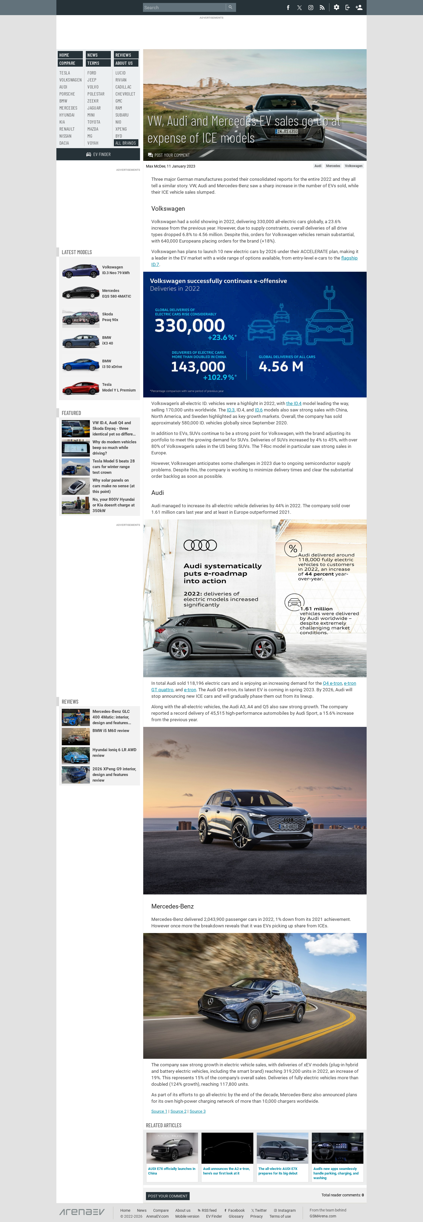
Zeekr (92, 101)
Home (64, 55)
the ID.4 (294, 403)
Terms (93, 63)
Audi (63, 87)
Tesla (64, 73)
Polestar (95, 94)
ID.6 (259, 410)
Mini (91, 115)
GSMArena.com (323, 1216)
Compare (67, 63)
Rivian (121, 80)
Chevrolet (125, 94)
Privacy (256, 1216)
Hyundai (66, 115)
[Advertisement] (211, 31)
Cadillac (123, 87)
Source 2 (178, 1111)
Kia (62, 122)
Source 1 (159, 1111)
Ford (91, 73)
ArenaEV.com (157, 1216)
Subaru (122, 115)
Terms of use (280, 1216)
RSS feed (209, 1210)
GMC (118, 101)
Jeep (91, 80)
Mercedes (68, 108)
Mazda (92, 129)
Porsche (67, 94)
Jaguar (94, 108)
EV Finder (214, 1216)
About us (124, 63)
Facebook (236, 1210)
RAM (118, 108)
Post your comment (169, 155)
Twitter (261, 1210)
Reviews (123, 55)
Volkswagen (70, 80)
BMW (63, 101)
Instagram (287, 1210)
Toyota (93, 122)
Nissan (65, 136)
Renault (67, 129)
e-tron (190, 689)
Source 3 (198, 1111)
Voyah (92, 143)
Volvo (92, 87)
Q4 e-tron (332, 683)
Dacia (64, 143)
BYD (118, 136)
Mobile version (187, 1216)
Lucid (120, 73)
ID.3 (231, 410)
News (92, 55)
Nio (118, 122)
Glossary (236, 1216)
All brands (125, 143)
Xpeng (121, 129)
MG (89, 136)
